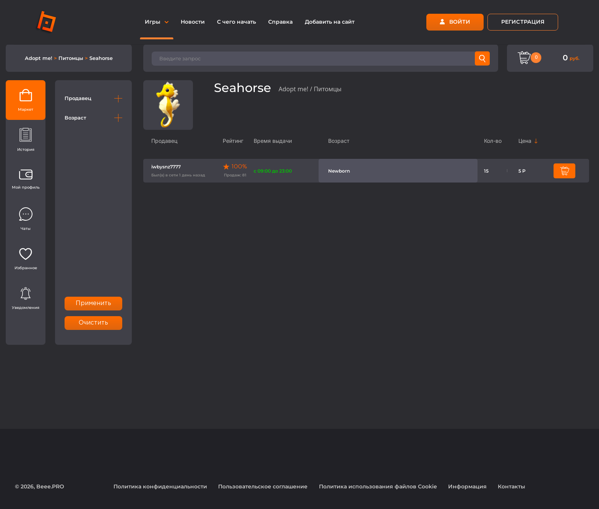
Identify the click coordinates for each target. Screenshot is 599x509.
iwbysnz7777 (166, 167)
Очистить (93, 323)
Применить (94, 303)
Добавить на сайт (330, 21)
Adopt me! (39, 58)
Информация (467, 486)
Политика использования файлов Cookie (378, 486)
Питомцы (71, 58)
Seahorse (101, 58)
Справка (280, 21)
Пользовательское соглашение (263, 486)
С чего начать (236, 21)
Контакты (511, 486)
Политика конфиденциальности (160, 486)
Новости (193, 21)
